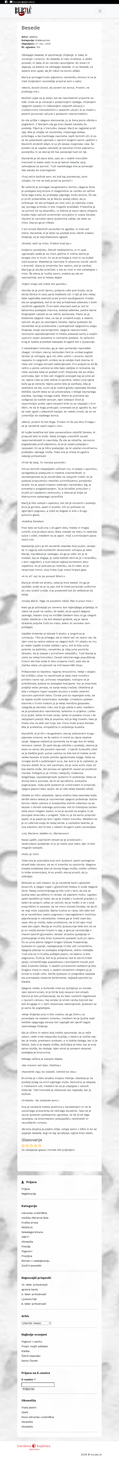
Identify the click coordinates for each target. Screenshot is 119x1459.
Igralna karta (29, 1289)
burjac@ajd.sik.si (22, 1)
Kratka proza (42, 40)
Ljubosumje (29, 1299)
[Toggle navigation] (100, 11)
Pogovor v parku (31, 1341)
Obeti (24, 1412)
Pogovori (26, 1251)
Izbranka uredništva (34, 1213)
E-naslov (28, 1379)
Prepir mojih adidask (34, 1346)
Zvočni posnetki (31, 1265)
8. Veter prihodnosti (33, 1303)
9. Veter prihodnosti (33, 1294)
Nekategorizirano (32, 1232)
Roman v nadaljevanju (35, 1260)
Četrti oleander (31, 1355)
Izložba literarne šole (34, 1217)
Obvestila (27, 1241)
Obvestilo (27, 1421)
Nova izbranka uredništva (37, 1417)
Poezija (25, 1246)
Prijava (25, 1188)
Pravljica (26, 1256)
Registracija (28, 1193)
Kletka (25, 1351)
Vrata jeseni (28, 1407)
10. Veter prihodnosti (34, 1284)
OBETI (25, 1236)
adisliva (33, 36)
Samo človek (29, 1360)
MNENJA (27, 1227)
